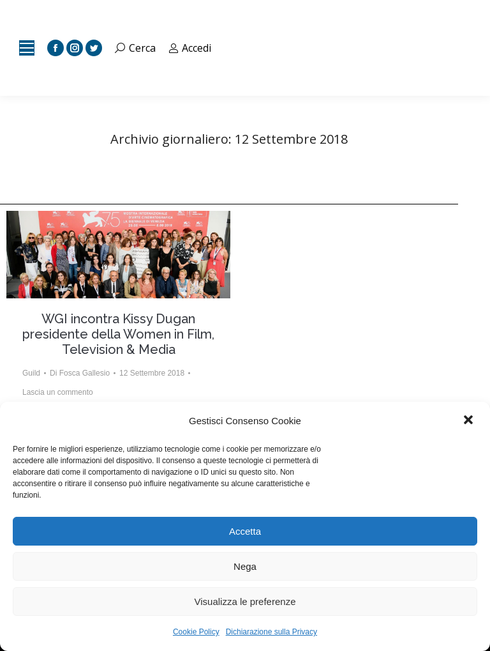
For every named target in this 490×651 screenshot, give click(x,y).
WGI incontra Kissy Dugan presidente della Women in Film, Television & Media (118, 334)
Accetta (245, 531)
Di (80, 373)
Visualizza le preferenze (245, 601)
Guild (31, 373)
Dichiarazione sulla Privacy (271, 631)
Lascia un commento (57, 392)
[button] (469, 421)
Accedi (190, 48)
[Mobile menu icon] (26, 48)
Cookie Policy (196, 631)
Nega (245, 566)
